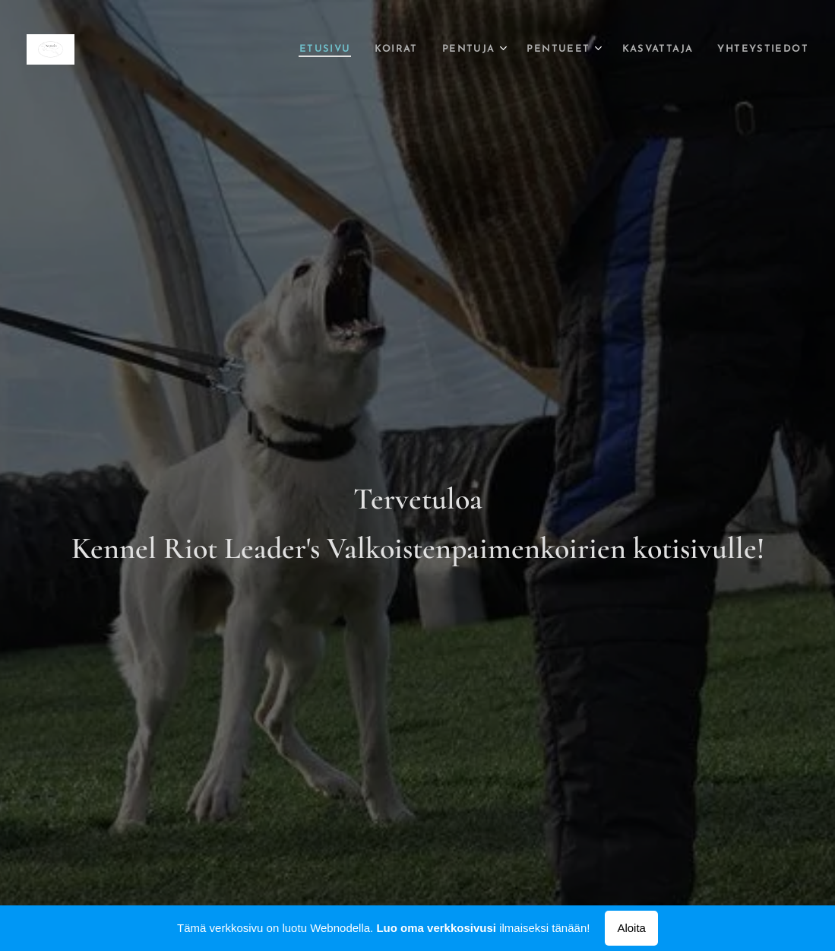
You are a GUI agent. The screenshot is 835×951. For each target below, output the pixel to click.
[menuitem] (290, 49)
